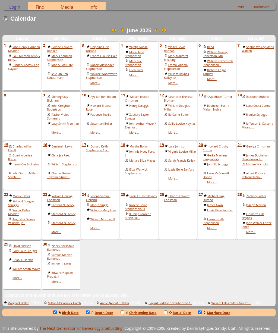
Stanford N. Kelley (63, 214)
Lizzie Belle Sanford (181, 169)
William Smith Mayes (26, 269)
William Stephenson (64, 164)
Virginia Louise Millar (182, 151)
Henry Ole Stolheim (25, 164)
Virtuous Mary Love (103, 210)
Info (93, 7)
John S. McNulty (61, 65)
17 (84, 144)
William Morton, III (102, 219)
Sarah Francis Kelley (181, 160)
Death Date (99, 312)
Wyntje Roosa (138, 47)
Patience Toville (100, 115)
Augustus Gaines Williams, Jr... (21, 221)
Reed (210, 47)
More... (95, 83)
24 (84, 194)
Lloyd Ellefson (22, 246)
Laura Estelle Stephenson (213, 221)
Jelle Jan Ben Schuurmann (57, 76)
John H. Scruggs (217, 164)
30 (45, 244)
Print (241, 6)
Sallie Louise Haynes (181, 123)
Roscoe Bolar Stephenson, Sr (136, 207)
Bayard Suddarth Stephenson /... (170, 303)
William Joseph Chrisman (137, 98)
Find (40, 7)
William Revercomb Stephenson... (218, 63)
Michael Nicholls (257, 164)
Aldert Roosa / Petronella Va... (253, 175)
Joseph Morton (256, 205)
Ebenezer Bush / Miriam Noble (216, 107)
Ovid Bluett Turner (219, 97)
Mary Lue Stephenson (133, 63)
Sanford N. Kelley (62, 205)
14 (240, 95)
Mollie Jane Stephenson (134, 54)
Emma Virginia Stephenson (176, 67)
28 (240, 194)
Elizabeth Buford (257, 97)
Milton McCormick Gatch (64, 303)
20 (200, 144)
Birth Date (66, 312)
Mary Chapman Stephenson (59, 58)
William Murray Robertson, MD (215, 54)
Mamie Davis (21, 196)
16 (45, 144)
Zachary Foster (256, 196)
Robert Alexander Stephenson (100, 67)
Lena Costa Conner (259, 106)
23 (45, 194)
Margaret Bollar (18, 303)
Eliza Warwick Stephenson (136, 171)
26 (162, 194)
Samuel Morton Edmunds (59, 256)
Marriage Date (214, 312)
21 (240, 144)
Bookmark (261, 6)
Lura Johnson (177, 146)
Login (14, 7)
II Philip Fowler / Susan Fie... (138, 216)
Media (67, 7)
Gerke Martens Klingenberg (215, 157)
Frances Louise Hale (103, 56)
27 (200, 194)
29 (6, 244)
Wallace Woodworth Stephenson (101, 76)
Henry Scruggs (139, 106)
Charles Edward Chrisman (176, 198)
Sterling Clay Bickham (57, 98)
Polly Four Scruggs (24, 251)
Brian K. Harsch (22, 260)
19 (162, 144)
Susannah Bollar (101, 123)
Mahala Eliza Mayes (142, 160)
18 (123, 144)
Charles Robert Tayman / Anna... (59, 175)
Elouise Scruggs (256, 115)
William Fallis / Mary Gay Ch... (231, 303)
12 (162, 95)
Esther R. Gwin (61, 264)
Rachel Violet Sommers (58, 116)
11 (123, 95)
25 (123, 194)
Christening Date (139, 312)
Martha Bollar (138, 146)
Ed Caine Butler (178, 115)
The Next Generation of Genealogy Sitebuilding (81, 328)
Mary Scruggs (99, 205)
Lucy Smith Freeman (65, 123)
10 (84, 95)
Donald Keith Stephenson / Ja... (97, 148)
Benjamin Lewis (62, 146)
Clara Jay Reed (60, 155)
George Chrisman (258, 146)
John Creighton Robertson (59, 107)
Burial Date (177, 312)
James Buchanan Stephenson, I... (255, 157)
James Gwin (215, 205)
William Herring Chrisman (59, 198)
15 (6, 144)
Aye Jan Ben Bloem (103, 97)
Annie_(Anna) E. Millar (114, 303)
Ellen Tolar (136, 70)
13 (200, 95)
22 (6, 194)
